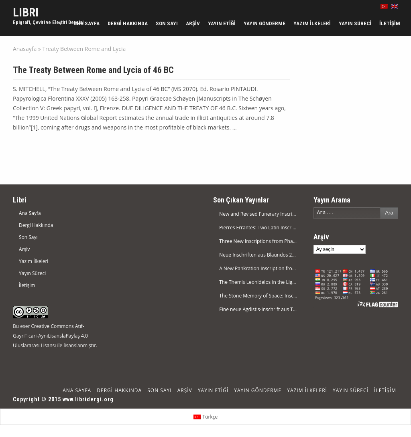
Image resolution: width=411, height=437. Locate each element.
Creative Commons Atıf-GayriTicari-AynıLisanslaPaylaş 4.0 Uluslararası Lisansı (50, 336)
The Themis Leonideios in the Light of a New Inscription (281, 282)
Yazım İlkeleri (312, 23)
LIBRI (26, 12)
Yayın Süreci (355, 23)
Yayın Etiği (222, 23)
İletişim (389, 23)
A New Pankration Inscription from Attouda (267, 268)
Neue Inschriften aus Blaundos (253, 254)
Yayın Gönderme (264, 23)
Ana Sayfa (86, 23)
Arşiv (193, 23)
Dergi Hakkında (128, 23)
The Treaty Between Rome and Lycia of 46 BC (93, 70)
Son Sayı (167, 23)
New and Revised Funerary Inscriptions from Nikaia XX (279, 213)
